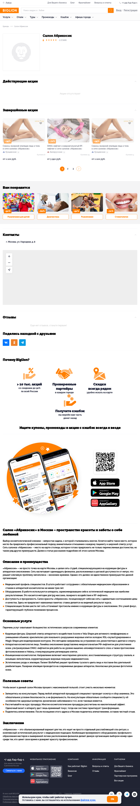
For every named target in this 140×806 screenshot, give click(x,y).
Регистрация (130, 10)
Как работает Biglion (77, 766)
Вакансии (72, 771)
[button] (3, 203)
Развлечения (87, 217)
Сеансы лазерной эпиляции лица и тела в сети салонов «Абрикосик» (21, 147)
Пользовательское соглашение (15, 799)
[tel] (127, 794)
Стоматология (121, 217)
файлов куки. (88, 800)
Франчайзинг (84, 3)
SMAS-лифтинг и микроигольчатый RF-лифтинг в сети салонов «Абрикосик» (65, 147)
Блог (72, 3)
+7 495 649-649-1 (129, 3)
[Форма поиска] (67, 10)
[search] (111, 10)
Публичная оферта (10, 802)
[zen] (134, 794)
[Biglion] (11, 10)
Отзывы (95, 771)
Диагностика (53, 217)
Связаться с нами (14, 771)
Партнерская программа (125, 776)
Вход (118, 10)
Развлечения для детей (19, 217)
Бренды (6, 26)
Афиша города (85, 17)
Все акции (118, 781)
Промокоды (50, 17)
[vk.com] (111, 794)
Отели (22, 17)
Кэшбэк (67, 17)
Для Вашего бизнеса (57, 3)
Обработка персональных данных (16, 797)
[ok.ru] (119, 794)
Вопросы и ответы (102, 3)
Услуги (8, 17)
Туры (35, 17)
